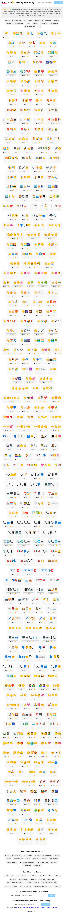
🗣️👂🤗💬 (28, 647)
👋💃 (32, 42)
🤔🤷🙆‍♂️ (46, 733)
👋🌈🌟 (53, 244)
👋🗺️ (53, 42)
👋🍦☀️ (56, 33)
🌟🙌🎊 (39, 81)
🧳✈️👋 (53, 810)
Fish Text (57, 875)
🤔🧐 (57, 733)
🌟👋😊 (11, 81)
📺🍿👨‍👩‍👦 (9, 599)
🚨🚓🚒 (27, 714)
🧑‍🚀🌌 (54, 791)
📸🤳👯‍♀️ (53, 589)
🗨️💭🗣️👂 (23, 666)
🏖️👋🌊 (53, 177)
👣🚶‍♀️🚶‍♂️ (18, 436)
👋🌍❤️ (41, 253)
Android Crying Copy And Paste (42, 886)
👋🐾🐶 (18, 349)
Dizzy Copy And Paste (46, 875)
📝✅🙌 (37, 512)
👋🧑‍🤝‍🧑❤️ (42, 397)
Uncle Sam (57, 886)
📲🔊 (40, 589)
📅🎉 (27, 493)
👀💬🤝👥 (39, 215)
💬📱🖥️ (53, 474)
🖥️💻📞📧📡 (30, 637)
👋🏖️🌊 (11, 340)
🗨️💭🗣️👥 (40, 666)
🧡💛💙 (11, 810)
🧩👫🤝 (25, 810)
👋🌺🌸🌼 (40, 273)
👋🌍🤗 (27, 253)
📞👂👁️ (51, 512)
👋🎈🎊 (51, 311)
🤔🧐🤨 (8, 743)
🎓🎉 (16, 148)
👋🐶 (21, 42)
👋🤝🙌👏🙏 (11, 397)
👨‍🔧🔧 (33, 445)
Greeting (37, 20)
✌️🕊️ (40, 829)
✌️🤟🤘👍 (25, 839)
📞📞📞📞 (23, 522)
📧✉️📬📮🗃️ (13, 580)
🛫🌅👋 (18, 733)
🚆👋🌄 (13, 714)
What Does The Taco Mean (49, 882)
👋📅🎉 (13, 359)
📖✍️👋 (39, 503)
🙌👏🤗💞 (37, 695)
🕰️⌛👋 (27, 608)
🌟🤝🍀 (11, 90)
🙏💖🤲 (39, 704)
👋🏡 (6, 349)
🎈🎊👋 (11, 129)
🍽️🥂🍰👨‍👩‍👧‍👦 (9, 119)
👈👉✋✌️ (33, 234)
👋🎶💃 (53, 330)
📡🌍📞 (8, 541)
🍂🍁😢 (11, 110)
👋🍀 (30, 282)
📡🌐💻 (39, 541)
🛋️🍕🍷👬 (39, 723)
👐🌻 (30, 416)
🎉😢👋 (23, 138)
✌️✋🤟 (41, 839)
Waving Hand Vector (42, 862)
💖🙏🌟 (46, 464)
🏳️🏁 (33, 205)
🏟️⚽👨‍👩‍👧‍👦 (23, 196)
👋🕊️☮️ (27, 369)
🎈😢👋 (39, 129)
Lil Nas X (28, 882)
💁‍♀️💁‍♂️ (18, 455)
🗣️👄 (42, 647)
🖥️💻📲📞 (49, 637)
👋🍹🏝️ (13, 301)
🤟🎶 (21, 771)
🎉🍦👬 (53, 129)
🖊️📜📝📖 (14, 618)
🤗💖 (57, 743)
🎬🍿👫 (27, 157)
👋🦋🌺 (29, 397)
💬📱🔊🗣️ (37, 474)
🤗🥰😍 (32, 752)
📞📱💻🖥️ (15, 532)
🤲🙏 (53, 771)
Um (13, 875)
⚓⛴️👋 (13, 819)
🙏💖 (27, 704)
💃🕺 (28, 455)
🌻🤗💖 (27, 100)
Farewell (56, 20)
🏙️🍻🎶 (25, 186)
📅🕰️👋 (53, 493)
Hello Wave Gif (27, 865)
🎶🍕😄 (37, 167)
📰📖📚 (54, 580)
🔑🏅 (45, 599)
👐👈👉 (42, 416)
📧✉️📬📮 (47, 570)
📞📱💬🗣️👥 (52, 522)
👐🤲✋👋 (40, 426)
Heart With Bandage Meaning (15, 882)
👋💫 (57, 349)
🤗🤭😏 (18, 752)
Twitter (18, 907)
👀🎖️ (44, 205)
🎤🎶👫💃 (44, 148)
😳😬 (21, 685)
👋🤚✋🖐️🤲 (20, 388)
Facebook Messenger (22, 875)
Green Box (42, 879)
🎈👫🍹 (25, 129)
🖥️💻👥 (13, 637)
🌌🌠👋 (51, 62)
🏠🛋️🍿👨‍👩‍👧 (39, 196)
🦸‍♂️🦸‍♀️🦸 (54, 781)
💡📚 (57, 464)
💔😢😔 (32, 464)
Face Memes (7, 886)
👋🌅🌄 (11, 244)
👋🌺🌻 (56, 273)
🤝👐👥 (53, 762)
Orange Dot (51, 879)
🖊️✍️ (42, 618)
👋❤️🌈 (53, 407)
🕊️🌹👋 (13, 608)
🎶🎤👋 (51, 167)
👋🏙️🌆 (25, 340)
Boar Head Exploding (25, 886)
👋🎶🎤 (39, 330)
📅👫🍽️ (39, 493)
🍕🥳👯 (39, 110)
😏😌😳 (53, 676)
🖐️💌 (52, 618)
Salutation (8, 23)
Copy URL (45, 904)
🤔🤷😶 (32, 733)
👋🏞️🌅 (39, 340)
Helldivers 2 (34, 875)
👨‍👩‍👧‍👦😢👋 (22, 445)
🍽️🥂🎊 (25, 119)
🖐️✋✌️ (51, 628)
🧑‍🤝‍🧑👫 (37, 800)
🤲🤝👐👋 (11, 781)
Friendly (28, 23)
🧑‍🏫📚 (44, 791)
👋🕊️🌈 (13, 369)
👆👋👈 (39, 225)
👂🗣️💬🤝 (23, 225)
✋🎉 (39, 819)
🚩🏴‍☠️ (39, 714)
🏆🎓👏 (39, 177)
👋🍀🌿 (42, 282)
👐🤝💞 (8, 426)
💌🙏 (6, 464)
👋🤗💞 (30, 378)
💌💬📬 (41, 455)
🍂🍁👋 (51, 100)
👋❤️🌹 (8, 416)
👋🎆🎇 (27, 311)
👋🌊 (29, 33)
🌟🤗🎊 (53, 81)
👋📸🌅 (51, 359)
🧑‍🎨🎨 (23, 791)
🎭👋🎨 (54, 157)
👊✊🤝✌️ (50, 234)
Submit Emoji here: (14, 895)
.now (7, 2)
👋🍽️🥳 (37, 301)
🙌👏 (23, 695)
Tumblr (47, 907)
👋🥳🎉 (25, 52)
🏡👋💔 (8, 205)
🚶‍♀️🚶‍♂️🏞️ (23, 723)
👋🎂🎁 (13, 311)
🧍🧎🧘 (11, 791)
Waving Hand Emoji (29, 26)
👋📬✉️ (37, 359)
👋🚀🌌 (17, 378)
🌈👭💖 (37, 62)
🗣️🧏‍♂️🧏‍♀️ (54, 656)
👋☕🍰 (25, 407)
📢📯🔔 (56, 551)
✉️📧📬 (27, 819)
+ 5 (39, 26)
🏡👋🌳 (54, 196)
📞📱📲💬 (32, 532)
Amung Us (13, 879)
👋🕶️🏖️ (41, 369)
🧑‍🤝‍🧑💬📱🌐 (51, 800)
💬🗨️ (9, 484)
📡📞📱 (8, 551)
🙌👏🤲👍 (13, 704)
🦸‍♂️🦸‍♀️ (42, 781)
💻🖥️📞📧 (51, 484)
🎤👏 (57, 148)
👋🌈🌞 (39, 244)
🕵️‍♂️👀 (39, 608)
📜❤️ (25, 512)
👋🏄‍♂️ (11, 42)
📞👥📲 (8, 522)
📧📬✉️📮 (30, 570)
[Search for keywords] (45, 2)
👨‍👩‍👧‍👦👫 (9, 445)
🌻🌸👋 (39, 90)
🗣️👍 (52, 647)
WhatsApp (54, 907)
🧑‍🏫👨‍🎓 (33, 791)
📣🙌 (40, 560)
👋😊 (52, 369)
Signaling (35, 23)
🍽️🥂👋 (39, 119)
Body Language (16, 20)
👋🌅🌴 (18, 33)
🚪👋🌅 (51, 714)
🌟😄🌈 (25, 81)
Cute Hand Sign (54, 23)
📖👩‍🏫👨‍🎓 (25, 503)
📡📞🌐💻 (54, 541)
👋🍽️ (25, 301)
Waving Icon (54, 862)
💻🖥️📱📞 (13, 493)
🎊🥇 (6, 148)
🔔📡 (56, 599)
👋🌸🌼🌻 (9, 273)
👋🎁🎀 (51, 301)
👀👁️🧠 (56, 205)
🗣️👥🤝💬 (25, 656)
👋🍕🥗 (56, 282)
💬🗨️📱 (22, 484)
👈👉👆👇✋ (15, 234)
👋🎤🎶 (56, 321)
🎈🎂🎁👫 (54, 119)
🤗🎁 (20, 743)
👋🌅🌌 (25, 244)
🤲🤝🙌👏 (28, 781)
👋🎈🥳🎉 (27, 321)
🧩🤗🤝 (39, 810)
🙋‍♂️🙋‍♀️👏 (44, 685)
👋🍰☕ (25, 292)
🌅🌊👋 (39, 52)
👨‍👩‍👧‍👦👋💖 (56, 436)
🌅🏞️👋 (53, 52)
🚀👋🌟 (53, 704)
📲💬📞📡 (13, 589)
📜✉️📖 (53, 503)
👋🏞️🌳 (53, 340)
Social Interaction (18, 23)
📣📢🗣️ (11, 560)
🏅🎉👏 (11, 177)
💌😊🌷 (55, 455)
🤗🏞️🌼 (32, 743)
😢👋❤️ (9, 685)
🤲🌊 (42, 771)
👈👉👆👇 (54, 225)
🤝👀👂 (56, 752)
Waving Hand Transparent (27, 862)
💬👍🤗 (11, 474)
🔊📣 (35, 599)
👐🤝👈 (56, 416)
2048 (15, 886)
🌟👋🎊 (53, 71)
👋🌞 (52, 253)
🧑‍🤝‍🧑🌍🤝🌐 (13, 800)
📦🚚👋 (53, 560)
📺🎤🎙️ (23, 599)
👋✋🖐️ (39, 407)
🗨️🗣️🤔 (56, 666)
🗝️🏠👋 (13, 647)
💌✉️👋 (18, 464)
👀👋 (25, 215)
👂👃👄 (8, 225)
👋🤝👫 (47, 388)
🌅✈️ (11, 62)
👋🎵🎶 (25, 330)
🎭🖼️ (11, 167)
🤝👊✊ (11, 762)
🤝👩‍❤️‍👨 (11, 771)
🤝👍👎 (39, 762)
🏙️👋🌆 (53, 186)
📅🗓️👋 (11, 503)
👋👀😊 (32, 349)
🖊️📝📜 (30, 618)
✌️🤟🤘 (53, 829)
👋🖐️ (42, 42)
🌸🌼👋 (25, 90)
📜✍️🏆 (13, 512)
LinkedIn (30, 907)
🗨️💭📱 (8, 666)
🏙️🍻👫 (39, 186)
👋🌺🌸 (25, 273)
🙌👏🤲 (53, 695)
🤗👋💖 (46, 743)
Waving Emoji (37, 865)
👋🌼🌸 (18, 282)
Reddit (42, 907)
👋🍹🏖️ (53, 292)
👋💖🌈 (46, 349)
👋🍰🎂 (11, 292)
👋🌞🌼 (15, 263)
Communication (28, 20)
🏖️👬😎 (11, 186)
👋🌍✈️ (42, 33)
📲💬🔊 (29, 589)
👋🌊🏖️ (13, 253)
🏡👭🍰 (22, 205)
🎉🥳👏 (37, 138)
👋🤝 (35, 388)
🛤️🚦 (6, 733)
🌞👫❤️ (39, 71)
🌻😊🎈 (13, 100)
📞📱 (37, 522)
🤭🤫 (32, 771)
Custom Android (23, 879)
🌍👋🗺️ (11, 71)
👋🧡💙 (11, 407)
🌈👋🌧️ (23, 62)
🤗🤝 (6, 752)
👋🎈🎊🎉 (9, 321)
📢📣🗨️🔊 (40, 551)
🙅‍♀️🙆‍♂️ (32, 685)
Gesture (7, 20)
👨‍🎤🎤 (44, 436)
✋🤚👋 (11, 829)
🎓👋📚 (29, 148)
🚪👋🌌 (10, 723)
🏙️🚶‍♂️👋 (10, 196)
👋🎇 (39, 311)
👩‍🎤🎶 (54, 445)
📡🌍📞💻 (23, 541)
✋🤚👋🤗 (27, 829)
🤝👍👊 (25, 762)
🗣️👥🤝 (10, 656)
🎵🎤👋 (23, 167)
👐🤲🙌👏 (23, 426)
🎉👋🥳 (10, 138)
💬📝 (23, 474)
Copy (4, 37)
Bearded (6, 875)
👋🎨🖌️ (11, 330)
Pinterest (36, 907)
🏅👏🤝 (25, 177)
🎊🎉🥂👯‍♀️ (52, 138)
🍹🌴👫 (53, 110)
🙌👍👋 (11, 695)
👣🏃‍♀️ (6, 436)
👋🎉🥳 (42, 321)
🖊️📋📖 (51, 608)
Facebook (24, 907)
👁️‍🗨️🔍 (52, 215)
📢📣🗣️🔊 (23, 551)
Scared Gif (36, 882)
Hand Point (33, 879)
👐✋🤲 (56, 426)
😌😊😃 (25, 676)
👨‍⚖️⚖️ (44, 445)
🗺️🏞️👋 (11, 676)
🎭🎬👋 (41, 157)
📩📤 (28, 580)
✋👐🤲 (51, 819)
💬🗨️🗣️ (36, 484)
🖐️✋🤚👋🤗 (33, 628)
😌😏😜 (39, 676)
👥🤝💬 (32, 436)
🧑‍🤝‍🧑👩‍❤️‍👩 (27, 800)
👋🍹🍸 (39, 292)
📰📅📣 (41, 580)
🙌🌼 (56, 685)
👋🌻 (6, 282)
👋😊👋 (11, 52)
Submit (51, 895)
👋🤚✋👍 (45, 378)
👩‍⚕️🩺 (7, 455)
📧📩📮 (15, 570)
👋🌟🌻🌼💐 (32, 263)
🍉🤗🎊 (25, 110)
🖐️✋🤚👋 (15, 628)
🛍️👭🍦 (54, 723)
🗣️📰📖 (41, 656)
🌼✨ (39, 100)
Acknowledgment (46, 20)
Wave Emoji (44, 23)
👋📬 (25, 359)
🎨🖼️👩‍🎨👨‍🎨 (11, 157)
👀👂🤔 (13, 215)
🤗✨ (44, 752)
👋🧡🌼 (56, 397)
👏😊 (20, 416)
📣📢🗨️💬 (27, 560)
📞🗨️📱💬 (49, 532)
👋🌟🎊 (49, 263)
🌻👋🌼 (53, 90)
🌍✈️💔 (25, 71)
